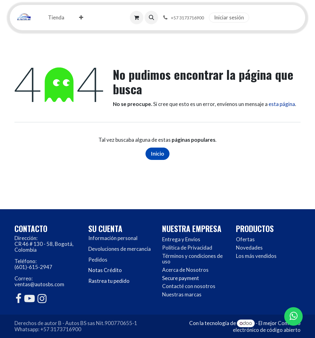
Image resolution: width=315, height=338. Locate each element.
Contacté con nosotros (188, 286)
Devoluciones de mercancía (119, 249)
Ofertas (245, 239)
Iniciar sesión (229, 17)
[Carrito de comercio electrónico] (136, 17)
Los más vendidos (256, 256)
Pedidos (97, 259)
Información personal (113, 238)
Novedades (249, 247)
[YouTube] (29, 298)
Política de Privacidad (187, 247)
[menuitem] (56, 17)
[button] (151, 17)
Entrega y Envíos (181, 239)
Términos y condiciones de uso (192, 259)
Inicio (157, 153)
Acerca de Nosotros (185, 270)
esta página (282, 104)
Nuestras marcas (181, 294)
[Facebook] (18, 298)
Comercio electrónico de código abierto (267, 326)
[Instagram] (42, 298)
